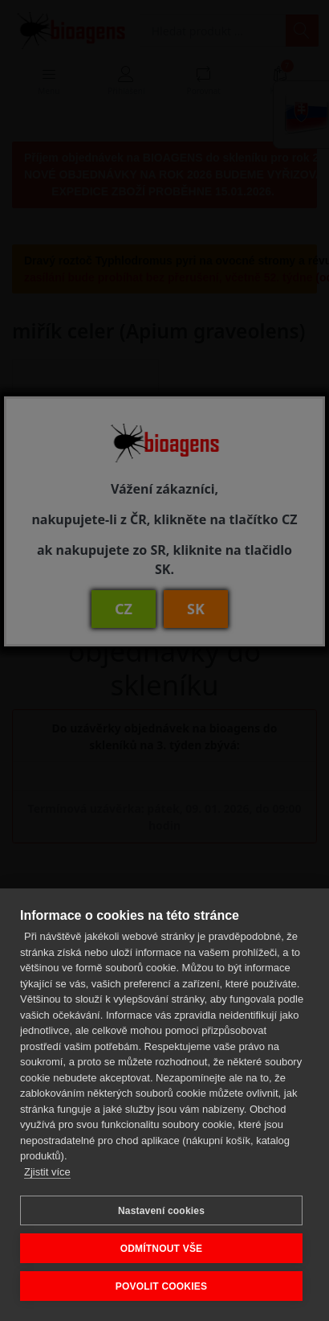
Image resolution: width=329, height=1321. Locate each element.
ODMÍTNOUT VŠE (161, 1248)
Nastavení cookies (161, 1210)
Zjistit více (47, 1172)
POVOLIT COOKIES (161, 1286)
